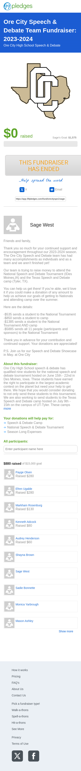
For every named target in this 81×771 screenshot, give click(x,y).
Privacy (16, 737)
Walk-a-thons (20, 710)
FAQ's (16, 682)
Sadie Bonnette (25, 588)
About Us (18, 689)
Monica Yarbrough (26, 604)
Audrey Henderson (27, 538)
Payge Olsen (23, 472)
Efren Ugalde (23, 488)
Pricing (16, 676)
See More (18, 729)
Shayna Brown (24, 554)
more (7, 408)
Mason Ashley (24, 621)
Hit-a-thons (19, 722)
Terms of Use (20, 743)
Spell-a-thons (20, 716)
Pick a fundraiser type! (26, 703)
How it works (20, 670)
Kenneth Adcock (25, 521)
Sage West (22, 571)
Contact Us (19, 695)
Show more (66, 631)
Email (55, 189)
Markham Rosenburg (28, 505)
